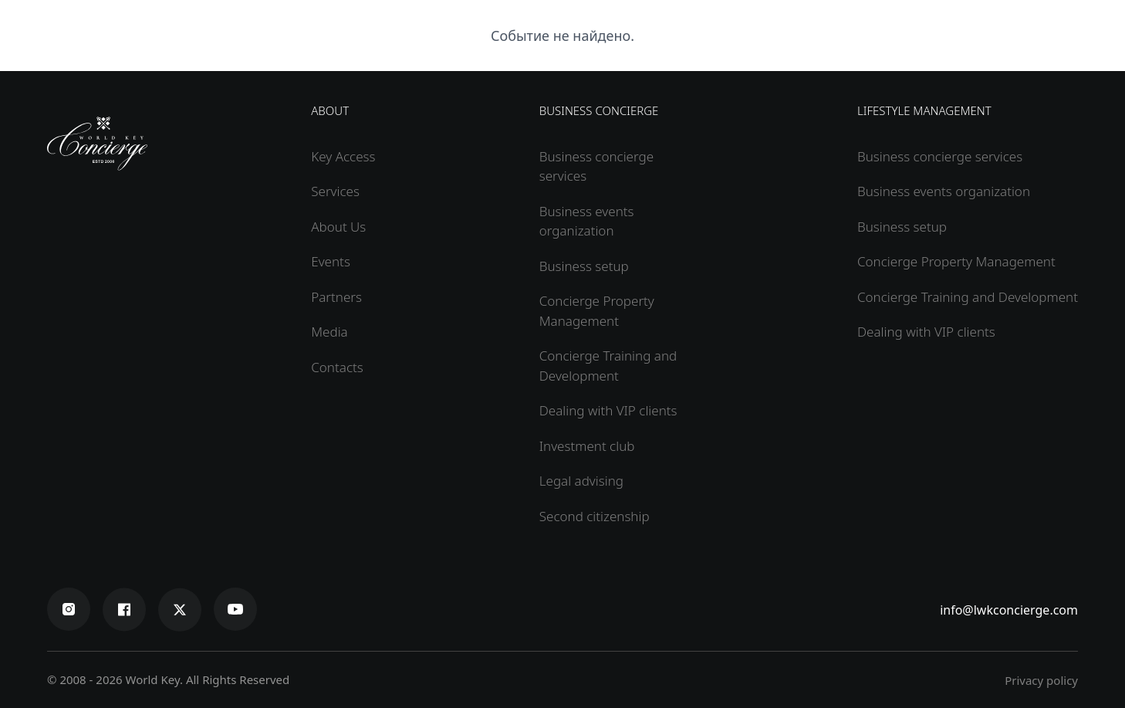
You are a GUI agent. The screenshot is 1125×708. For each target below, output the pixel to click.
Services (335, 191)
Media (329, 331)
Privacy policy (1041, 680)
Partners (336, 297)
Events (330, 261)
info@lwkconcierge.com (1009, 609)
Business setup (584, 266)
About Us (338, 226)
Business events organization (943, 191)
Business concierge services (939, 156)
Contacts (337, 367)
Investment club (587, 446)
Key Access (343, 156)
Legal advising (581, 481)
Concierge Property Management (956, 261)
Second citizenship (594, 516)
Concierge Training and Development (967, 297)
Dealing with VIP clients (608, 410)
